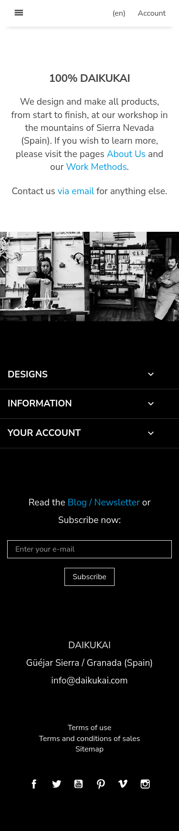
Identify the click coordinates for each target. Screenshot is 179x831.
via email (76, 191)
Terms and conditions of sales (89, 738)
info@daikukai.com (89, 680)
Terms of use (90, 727)
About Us (126, 154)
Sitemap (89, 749)
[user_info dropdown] (152, 13)
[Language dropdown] (119, 13)
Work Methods (96, 167)
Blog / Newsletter (104, 502)
